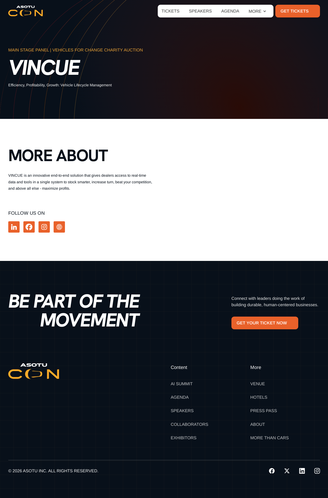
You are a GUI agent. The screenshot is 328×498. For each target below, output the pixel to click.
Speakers (182, 410)
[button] (257, 11)
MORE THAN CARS (269, 437)
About (257, 424)
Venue (257, 383)
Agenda (180, 397)
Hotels (258, 397)
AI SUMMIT (182, 383)
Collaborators (189, 424)
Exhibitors (183, 437)
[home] (25, 11)
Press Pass (263, 410)
